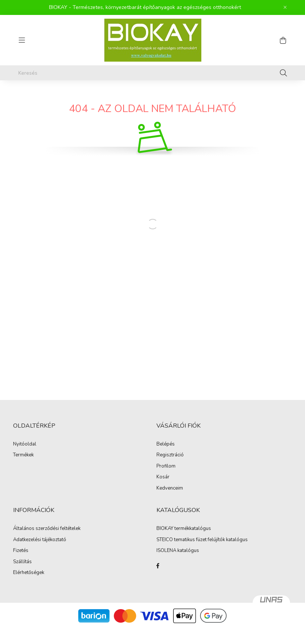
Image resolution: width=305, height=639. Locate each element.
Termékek (23, 455)
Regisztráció (170, 455)
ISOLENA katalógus (177, 551)
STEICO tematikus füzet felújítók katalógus (202, 540)
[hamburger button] (22, 40)
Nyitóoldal (24, 444)
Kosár (163, 477)
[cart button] (283, 40)
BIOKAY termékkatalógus (183, 529)
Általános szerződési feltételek (46, 529)
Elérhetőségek (28, 573)
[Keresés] (153, 72)
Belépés (165, 444)
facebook (157, 565)
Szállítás (22, 562)
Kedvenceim (169, 488)
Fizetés (20, 551)
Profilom (166, 466)
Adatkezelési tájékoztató (39, 540)
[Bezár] (285, 7)
